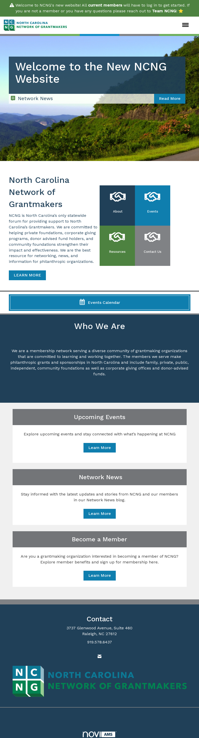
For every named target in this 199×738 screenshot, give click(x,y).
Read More (170, 98)
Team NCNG (164, 11)
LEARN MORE (27, 275)
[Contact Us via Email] (99, 657)
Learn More (99, 447)
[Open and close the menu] (130, 25)
